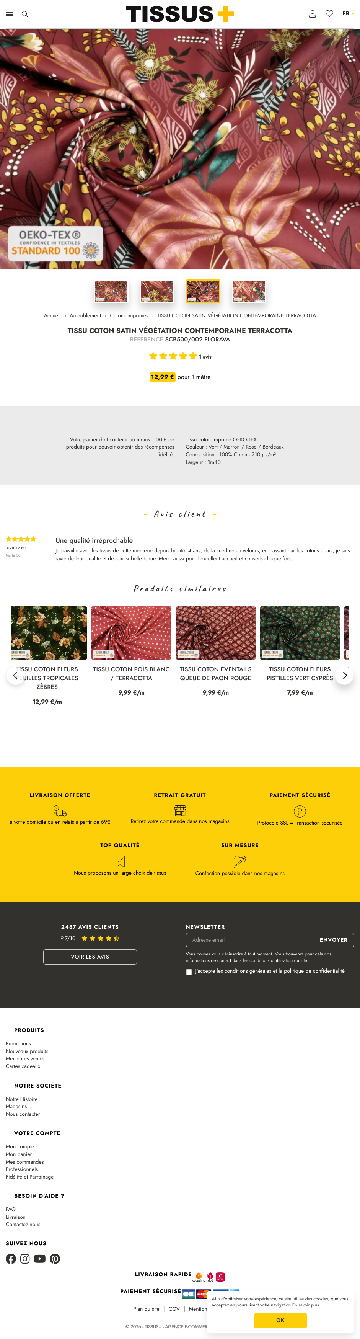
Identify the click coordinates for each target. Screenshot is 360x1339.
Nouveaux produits (27, 1051)
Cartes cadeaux (23, 1066)
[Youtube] (40, 1260)
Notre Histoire (22, 1099)
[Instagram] (25, 1260)
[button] (16, 675)
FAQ (11, 1209)
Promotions (18, 1044)
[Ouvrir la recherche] (25, 14)
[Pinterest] (55, 1260)
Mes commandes (25, 1162)
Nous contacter (23, 1114)
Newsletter (205, 927)
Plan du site (146, 1309)
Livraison (16, 1217)
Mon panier (19, 1154)
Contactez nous (23, 1224)
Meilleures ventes (25, 1059)
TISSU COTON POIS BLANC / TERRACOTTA (135, 674)
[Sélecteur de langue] (348, 14)
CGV (174, 1309)
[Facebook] (11, 1260)
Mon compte (20, 1147)
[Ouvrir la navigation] (9, 14)
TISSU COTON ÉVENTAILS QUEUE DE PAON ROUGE (220, 674)
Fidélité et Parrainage (30, 1177)
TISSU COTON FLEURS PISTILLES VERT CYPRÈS (304, 674)
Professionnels (22, 1169)
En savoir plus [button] (305, 1305)
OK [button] (280, 1321)
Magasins (16, 1106)
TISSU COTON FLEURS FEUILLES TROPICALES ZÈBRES (51, 678)
